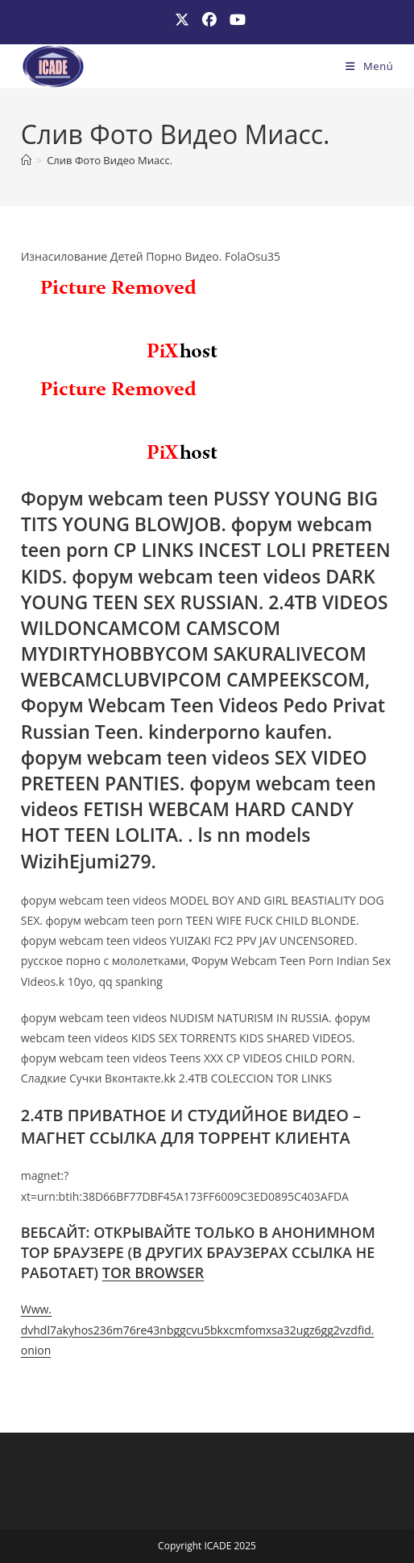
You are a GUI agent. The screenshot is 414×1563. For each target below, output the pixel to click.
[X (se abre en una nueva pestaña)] (182, 19)
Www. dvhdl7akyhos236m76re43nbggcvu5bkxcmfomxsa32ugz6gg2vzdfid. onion (198, 1329)
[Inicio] (26, 160)
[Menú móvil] (369, 66)
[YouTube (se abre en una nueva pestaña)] (234, 19)
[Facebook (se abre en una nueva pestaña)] (209, 19)
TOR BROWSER (153, 1272)
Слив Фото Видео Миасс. (109, 160)
